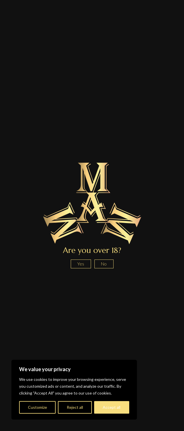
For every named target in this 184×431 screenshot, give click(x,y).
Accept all (111, 407)
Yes (80, 263)
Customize (37, 407)
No (104, 263)
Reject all (75, 407)
